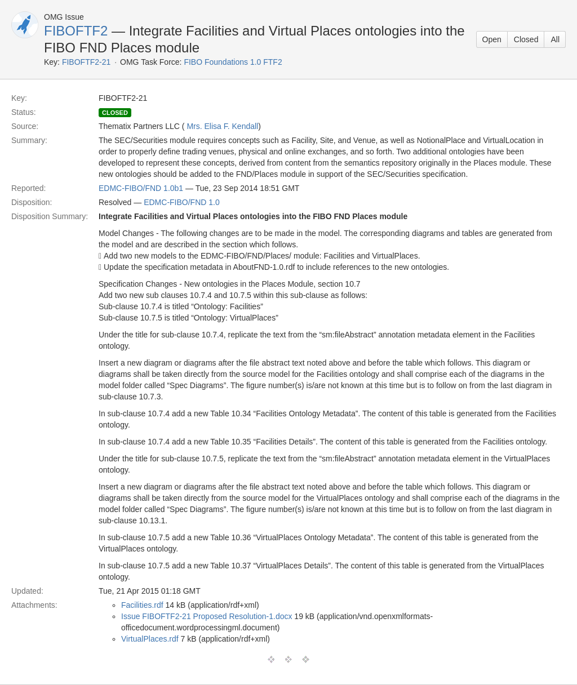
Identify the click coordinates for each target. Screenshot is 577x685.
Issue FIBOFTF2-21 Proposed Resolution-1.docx (206, 616)
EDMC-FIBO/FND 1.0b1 (141, 188)
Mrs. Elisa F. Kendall (222, 126)
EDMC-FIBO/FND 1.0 (182, 202)
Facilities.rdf (142, 605)
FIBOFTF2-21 (86, 61)
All (555, 39)
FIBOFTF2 (76, 30)
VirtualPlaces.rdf (150, 638)
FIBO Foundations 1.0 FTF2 (233, 61)
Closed (526, 39)
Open (491, 39)
